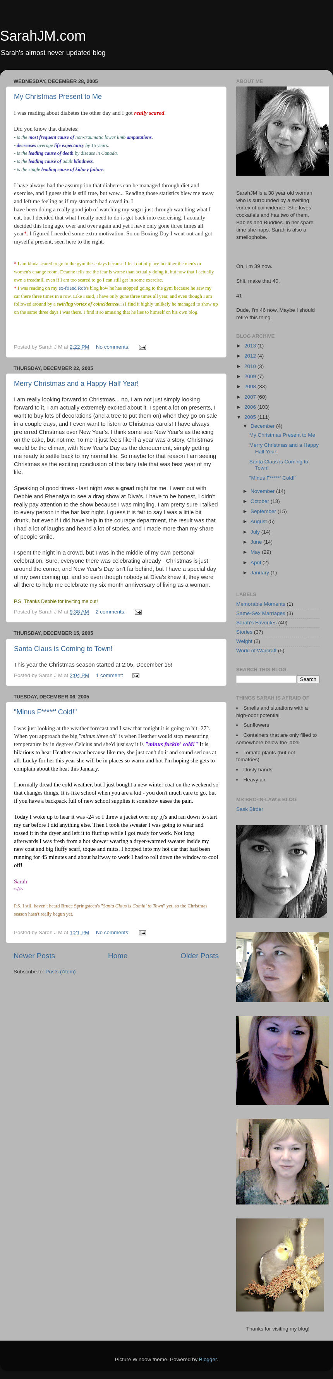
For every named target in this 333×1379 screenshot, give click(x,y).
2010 (250, 366)
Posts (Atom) (61, 972)
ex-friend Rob (72, 288)
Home (117, 956)
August (259, 521)
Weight (244, 641)
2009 (250, 376)
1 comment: (110, 675)
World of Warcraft (256, 650)
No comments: (113, 347)
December (263, 426)
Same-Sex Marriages (260, 613)
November (263, 491)
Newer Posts (34, 956)
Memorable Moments (260, 604)
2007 (250, 397)
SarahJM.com (43, 36)
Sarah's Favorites (256, 623)
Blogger (208, 1359)
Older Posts (199, 956)
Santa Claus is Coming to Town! (63, 649)
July (256, 532)
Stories (244, 632)
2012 (250, 356)
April (257, 562)
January (261, 572)
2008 (250, 386)
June (257, 542)
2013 (250, 346)
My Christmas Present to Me (58, 96)
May (256, 552)
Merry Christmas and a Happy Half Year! (76, 383)
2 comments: (111, 612)
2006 (250, 407)
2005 (250, 417)
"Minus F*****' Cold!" (45, 712)
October (261, 501)
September (264, 511)
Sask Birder (249, 809)
